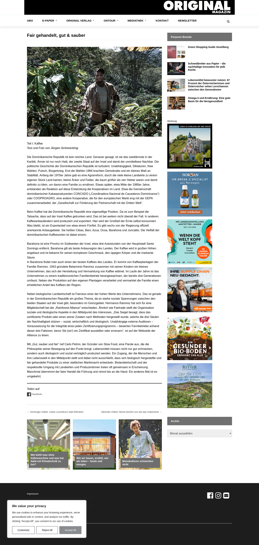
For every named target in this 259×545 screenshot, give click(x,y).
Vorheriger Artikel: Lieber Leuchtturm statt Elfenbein (55, 412)
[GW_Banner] (189, 289)
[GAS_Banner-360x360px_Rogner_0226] (189, 146)
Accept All (70, 530)
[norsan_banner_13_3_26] (189, 193)
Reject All (47, 530)
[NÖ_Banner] (189, 241)
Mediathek (136, 20)
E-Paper (48, 20)
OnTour (110, 20)
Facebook (34, 394)
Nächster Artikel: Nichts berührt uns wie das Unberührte (131, 412)
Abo (30, 20)
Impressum (32, 493)
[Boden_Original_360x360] (189, 337)
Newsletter (187, 20)
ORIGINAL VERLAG (79, 20)
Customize (23, 530)
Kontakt (162, 20)
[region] (46, 519)
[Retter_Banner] (189, 385)
